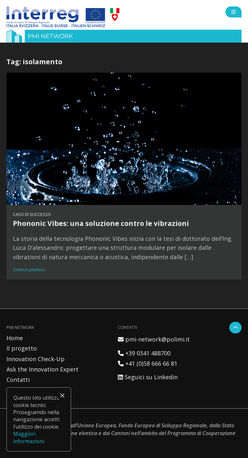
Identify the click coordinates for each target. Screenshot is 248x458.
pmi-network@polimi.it (154, 339)
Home (14, 338)
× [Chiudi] (62, 395)
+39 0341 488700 (144, 353)
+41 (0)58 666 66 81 (147, 363)
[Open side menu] (233, 11)
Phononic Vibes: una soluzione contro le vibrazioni (101, 223)
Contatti (18, 379)
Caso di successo (32, 214)
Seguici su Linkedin (148, 377)
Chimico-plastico (29, 269)
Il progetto (21, 348)
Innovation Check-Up (35, 359)
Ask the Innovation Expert (42, 369)
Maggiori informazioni (28, 437)
